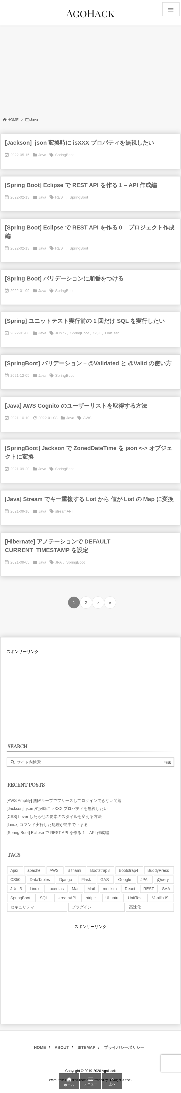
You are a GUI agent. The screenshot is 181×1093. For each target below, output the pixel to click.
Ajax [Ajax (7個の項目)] (14, 870)
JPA (58, 562)
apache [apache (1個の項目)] (34, 870)
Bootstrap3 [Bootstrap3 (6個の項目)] (100, 870)
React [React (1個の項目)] (130, 888)
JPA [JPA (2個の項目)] (144, 879)
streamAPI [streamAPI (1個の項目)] (66, 898)
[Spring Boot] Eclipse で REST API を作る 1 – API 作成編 (81, 185)
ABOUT (62, 1047)
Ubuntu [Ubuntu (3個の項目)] (111, 898)
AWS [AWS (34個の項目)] (54, 870)
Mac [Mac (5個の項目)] (75, 888)
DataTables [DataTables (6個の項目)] (40, 879)
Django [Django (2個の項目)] (65, 879)
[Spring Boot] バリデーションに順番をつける (64, 278)
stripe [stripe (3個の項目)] (91, 898)
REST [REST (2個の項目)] (148, 888)
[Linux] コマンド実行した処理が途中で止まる (47, 824)
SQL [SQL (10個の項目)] (44, 898)
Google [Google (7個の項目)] (124, 879)
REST (60, 197)
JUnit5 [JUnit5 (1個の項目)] (16, 888)
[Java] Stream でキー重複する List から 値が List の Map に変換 (89, 499)
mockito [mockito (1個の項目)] (110, 888)
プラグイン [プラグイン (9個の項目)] (82, 907)
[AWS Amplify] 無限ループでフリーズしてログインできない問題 (64, 800)
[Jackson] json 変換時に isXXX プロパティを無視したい (79, 143)
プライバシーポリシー (124, 1047)
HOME (13, 119)
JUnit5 (60, 333)
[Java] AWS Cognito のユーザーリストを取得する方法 (76, 406)
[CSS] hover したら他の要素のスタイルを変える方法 (54, 816)
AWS (87, 418)
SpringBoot (64, 155)
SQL (97, 333)
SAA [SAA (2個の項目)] (166, 888)
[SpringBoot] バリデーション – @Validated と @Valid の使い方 (88, 363)
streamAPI (64, 511)
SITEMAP (86, 1047)
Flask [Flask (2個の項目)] (86, 879)
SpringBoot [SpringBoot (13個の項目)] (20, 898)
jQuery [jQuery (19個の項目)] (163, 879)
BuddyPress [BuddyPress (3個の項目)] (158, 870)
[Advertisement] (90, 68)
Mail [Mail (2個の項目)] (91, 888)
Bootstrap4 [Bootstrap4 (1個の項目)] (128, 870)
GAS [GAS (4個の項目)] (104, 879)
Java (42, 155)
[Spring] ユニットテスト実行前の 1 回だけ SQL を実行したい (85, 321)
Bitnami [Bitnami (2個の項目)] (74, 870)
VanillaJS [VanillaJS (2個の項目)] (160, 898)
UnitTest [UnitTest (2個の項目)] (135, 898)
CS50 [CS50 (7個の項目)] (15, 879)
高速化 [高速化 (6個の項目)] (135, 907)
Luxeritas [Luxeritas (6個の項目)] (55, 888)
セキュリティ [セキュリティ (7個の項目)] (22, 907)
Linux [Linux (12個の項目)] (34, 888)
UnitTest (112, 333)
